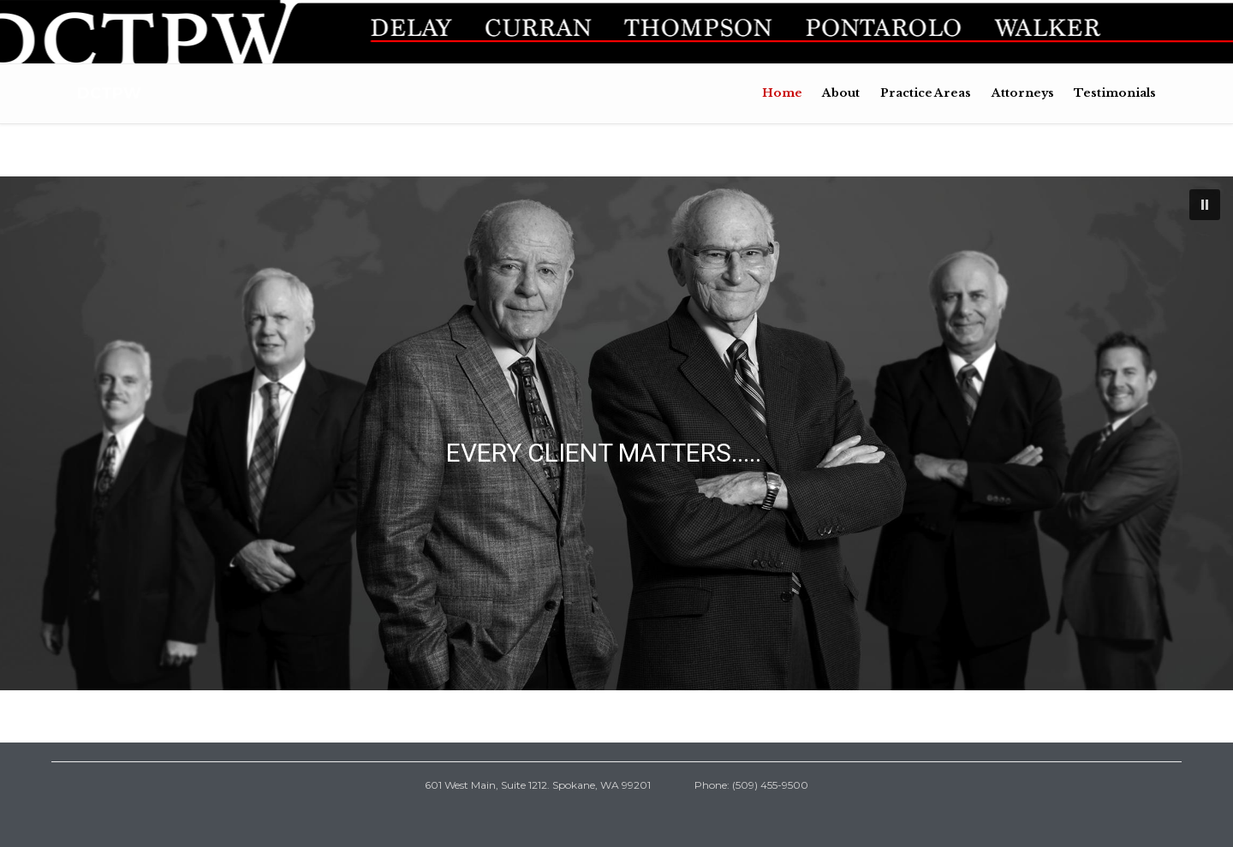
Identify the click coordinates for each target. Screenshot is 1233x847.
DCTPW (109, 93)
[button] (1204, 204)
